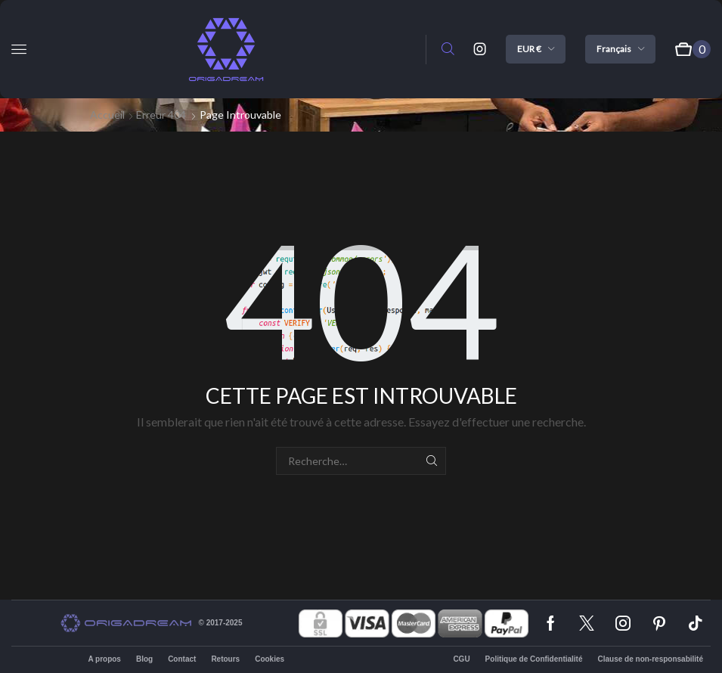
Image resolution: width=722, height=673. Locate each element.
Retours (225, 659)
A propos (104, 659)
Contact (182, 659)
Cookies (269, 659)
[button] (18, 49)
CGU (461, 659)
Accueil (107, 114)
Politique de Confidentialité (534, 659)
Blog (144, 659)
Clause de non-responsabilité (650, 659)
